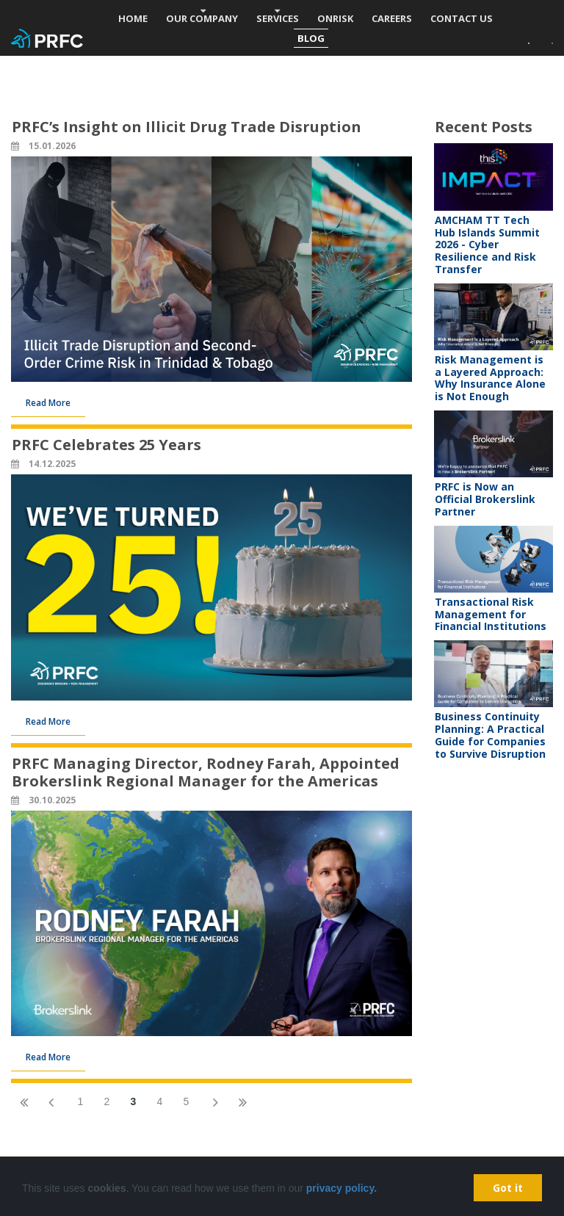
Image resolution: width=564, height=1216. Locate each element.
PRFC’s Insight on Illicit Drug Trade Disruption (186, 127)
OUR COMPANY (202, 18)
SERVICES (277, 18)
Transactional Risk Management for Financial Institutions (490, 614)
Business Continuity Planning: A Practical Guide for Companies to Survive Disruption (490, 734)
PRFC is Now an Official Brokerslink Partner (485, 498)
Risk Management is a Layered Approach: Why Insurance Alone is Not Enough (490, 377)
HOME (133, 18)
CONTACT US (461, 18)
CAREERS (392, 18)
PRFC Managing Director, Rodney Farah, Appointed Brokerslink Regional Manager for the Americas (206, 772)
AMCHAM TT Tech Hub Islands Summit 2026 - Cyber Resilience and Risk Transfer (487, 244)
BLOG (311, 38)
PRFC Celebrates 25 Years (106, 445)
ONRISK (335, 18)
